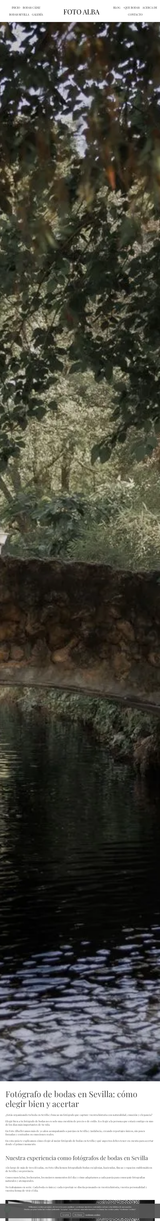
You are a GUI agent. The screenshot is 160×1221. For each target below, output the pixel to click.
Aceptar (65, 1214)
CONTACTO (135, 14)
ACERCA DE (149, 7)
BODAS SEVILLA (19, 14)
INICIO (16, 7)
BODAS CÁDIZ (31, 7)
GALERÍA (37, 14)
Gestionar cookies (92, 1214)
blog (116, 7)
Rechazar (79, 1214)
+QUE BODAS (131, 7)
